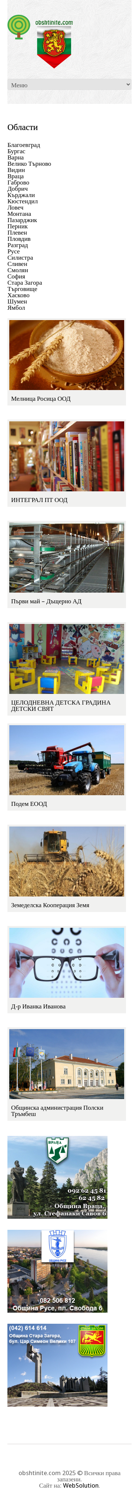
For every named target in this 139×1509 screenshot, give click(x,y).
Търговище (22, 288)
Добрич (17, 188)
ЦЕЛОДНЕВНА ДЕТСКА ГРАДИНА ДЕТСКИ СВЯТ (61, 705)
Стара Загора (24, 282)
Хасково (18, 295)
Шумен (17, 301)
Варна (15, 157)
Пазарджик (22, 220)
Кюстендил (22, 201)
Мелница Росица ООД (40, 398)
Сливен (17, 263)
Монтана (19, 213)
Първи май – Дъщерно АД (46, 601)
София (16, 276)
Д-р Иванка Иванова (38, 1006)
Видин (16, 169)
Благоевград (23, 144)
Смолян (17, 270)
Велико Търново (29, 163)
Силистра (20, 257)
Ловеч (15, 207)
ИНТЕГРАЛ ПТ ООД (39, 499)
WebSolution (81, 1485)
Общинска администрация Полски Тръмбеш (57, 1110)
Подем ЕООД (29, 803)
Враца (15, 176)
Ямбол (16, 307)
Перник (17, 226)
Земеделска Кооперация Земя (50, 905)
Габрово (18, 182)
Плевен (17, 232)
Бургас (16, 151)
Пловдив (19, 238)
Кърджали (21, 195)
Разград (17, 245)
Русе (13, 251)
